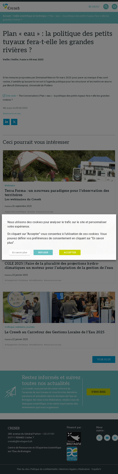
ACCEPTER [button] (70, 252)
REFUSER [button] (43, 252)
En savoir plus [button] (19, 252)
